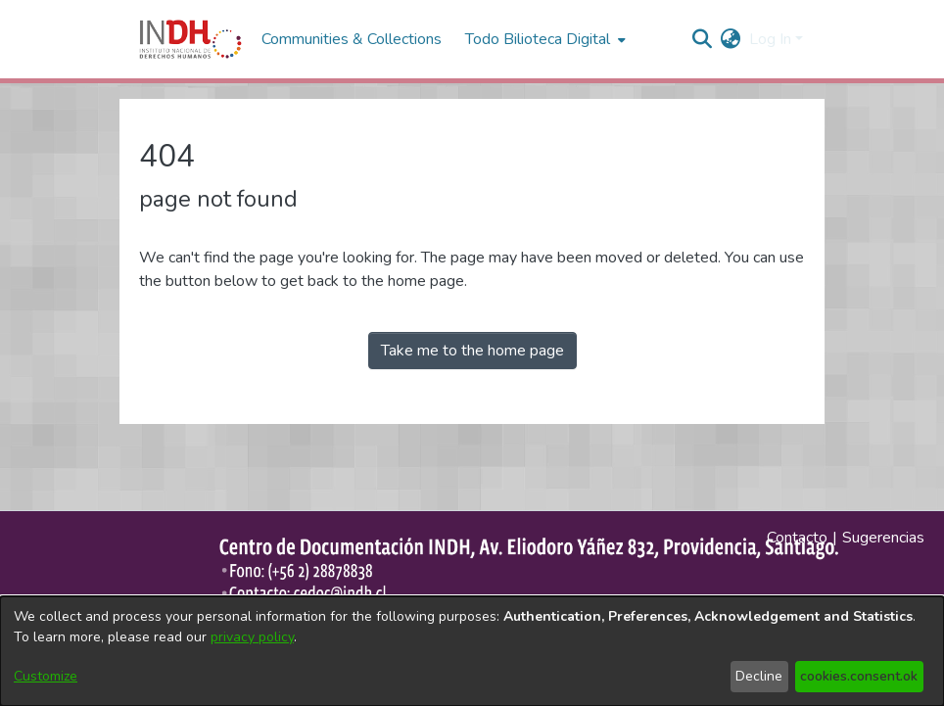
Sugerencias (883, 537)
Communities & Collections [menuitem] (351, 39)
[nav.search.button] (702, 39)
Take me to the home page (472, 350)
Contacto (797, 537)
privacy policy (252, 637)
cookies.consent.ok (859, 676)
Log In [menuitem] (770, 39)
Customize (45, 676)
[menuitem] (731, 39)
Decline (758, 676)
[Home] (190, 39)
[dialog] (472, 651)
